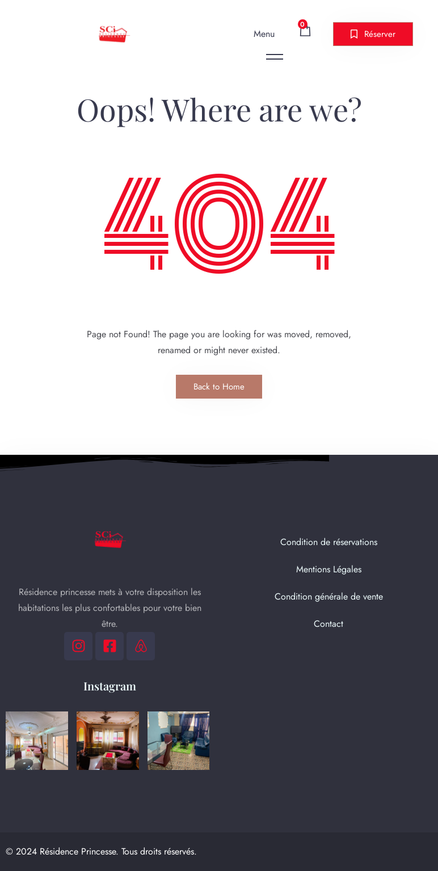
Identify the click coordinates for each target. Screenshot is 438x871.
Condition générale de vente (329, 596)
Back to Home (219, 386)
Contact (328, 623)
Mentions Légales (328, 569)
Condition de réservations (328, 541)
